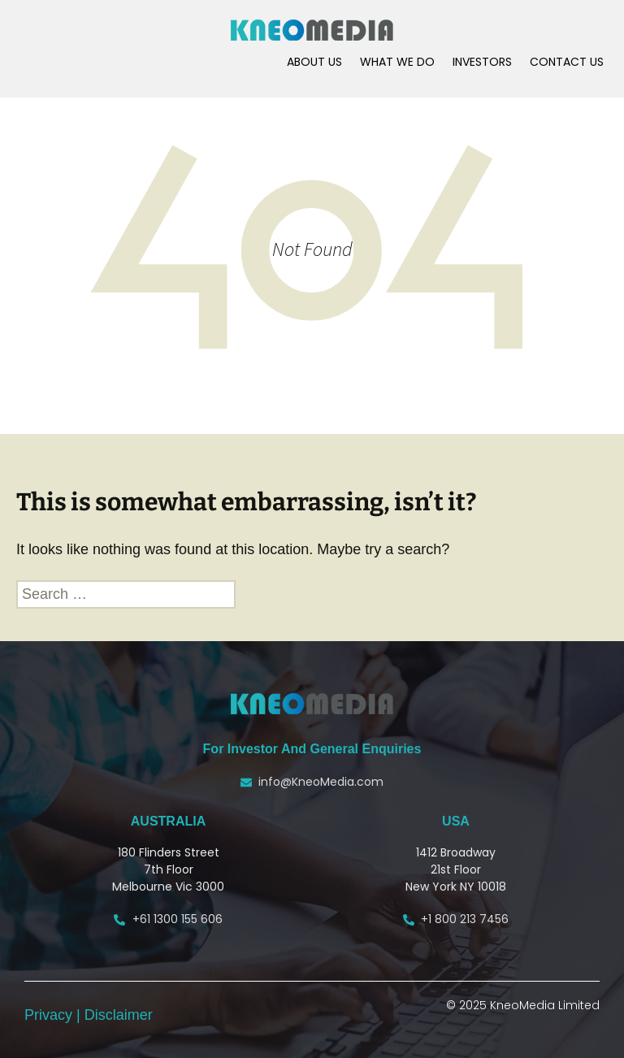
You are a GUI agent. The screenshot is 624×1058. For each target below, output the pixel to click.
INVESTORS (482, 62)
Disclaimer (118, 1015)
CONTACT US (567, 62)
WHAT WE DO (397, 62)
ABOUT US (314, 62)
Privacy (50, 1015)
